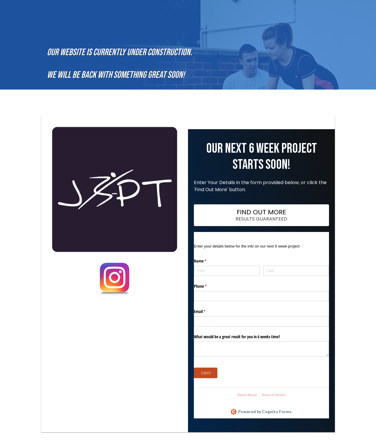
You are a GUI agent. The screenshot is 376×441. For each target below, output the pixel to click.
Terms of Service (273, 395)
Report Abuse (247, 395)
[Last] (296, 271)
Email (206, 311)
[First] (227, 271)
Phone (207, 286)
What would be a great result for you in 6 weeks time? (237, 336)
